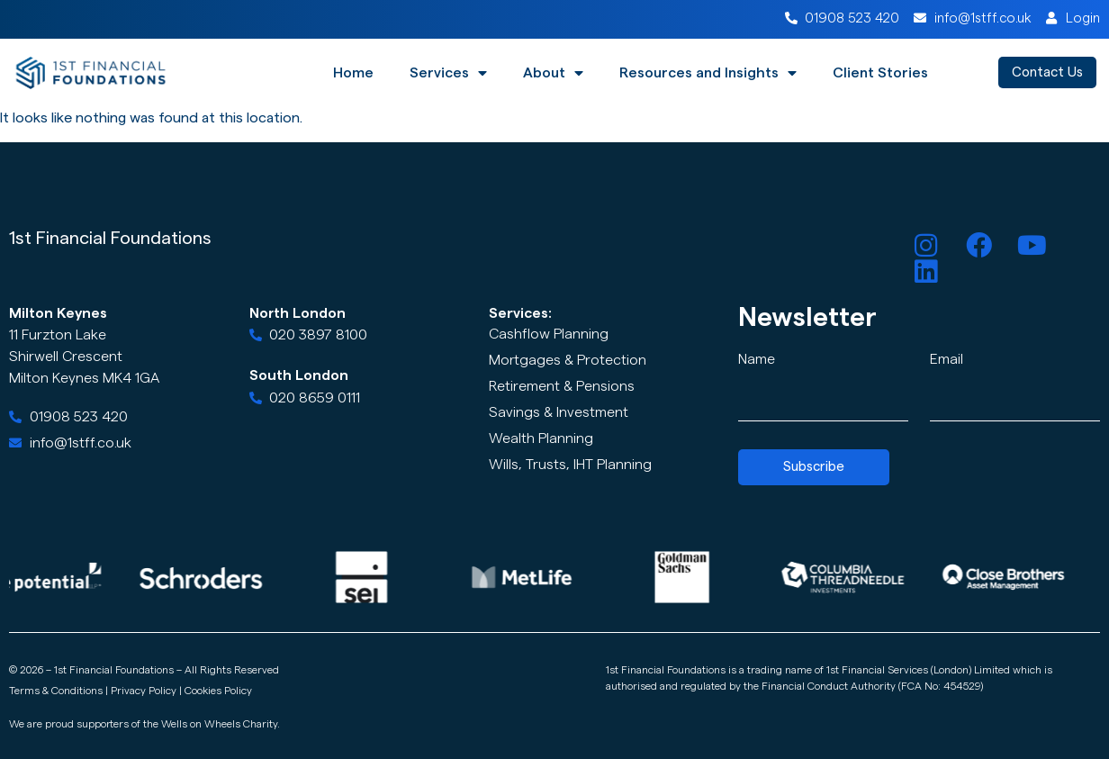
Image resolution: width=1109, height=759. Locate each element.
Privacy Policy (143, 690)
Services (448, 73)
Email (946, 359)
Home (353, 73)
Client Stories (880, 73)
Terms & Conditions (56, 690)
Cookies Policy (218, 690)
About (553, 73)
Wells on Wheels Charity (219, 723)
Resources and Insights (708, 73)
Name (756, 359)
